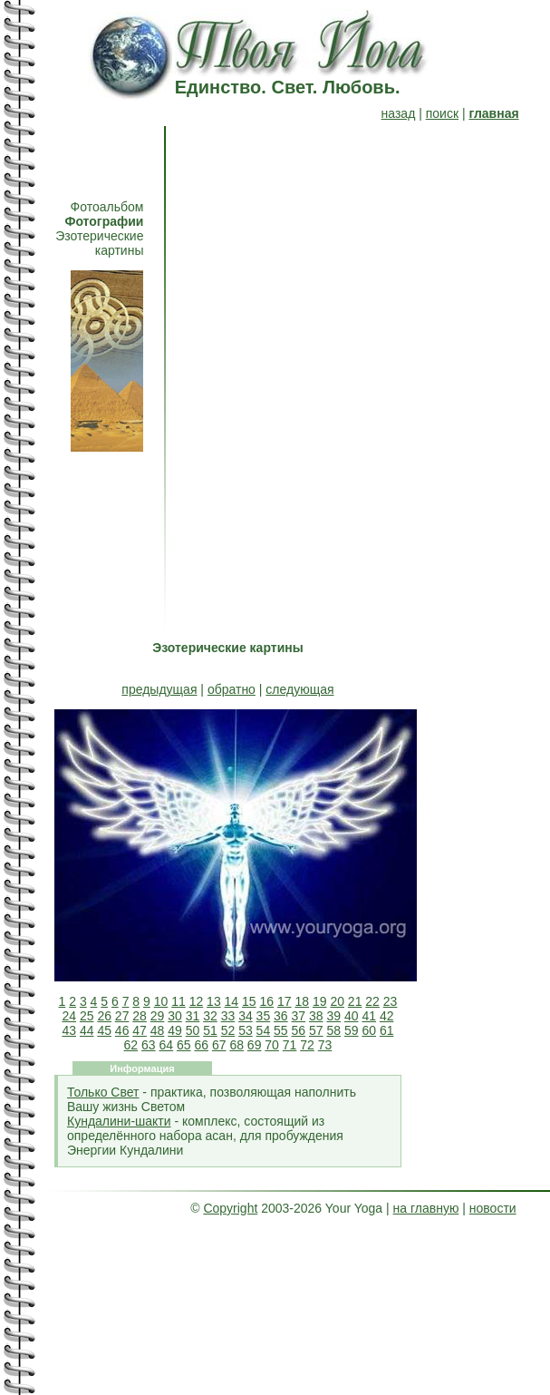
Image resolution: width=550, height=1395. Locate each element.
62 (131, 1045)
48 (157, 1030)
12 (196, 1001)
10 (161, 1001)
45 (104, 1030)
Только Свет (103, 1092)
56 (299, 1030)
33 (228, 1016)
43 (69, 1030)
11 (178, 1001)
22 (372, 1001)
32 (210, 1016)
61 (387, 1030)
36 (281, 1016)
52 (228, 1030)
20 (337, 1001)
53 (245, 1030)
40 (351, 1016)
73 (325, 1045)
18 (301, 1001)
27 (122, 1016)
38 (316, 1016)
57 (316, 1030)
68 (236, 1045)
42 (387, 1016)
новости (492, 1208)
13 (214, 1001)
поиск (442, 113)
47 (139, 1030)
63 (148, 1045)
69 (254, 1045)
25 (87, 1016)
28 (139, 1016)
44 (87, 1030)
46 (122, 1030)
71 (290, 1045)
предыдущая (159, 689)
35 (263, 1016)
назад (398, 113)
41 (369, 1016)
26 (104, 1016)
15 (249, 1001)
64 (166, 1045)
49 (175, 1030)
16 (267, 1001)
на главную (426, 1208)
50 (193, 1030)
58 (333, 1030)
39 (333, 1016)
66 (201, 1045)
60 (369, 1030)
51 (210, 1030)
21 (355, 1001)
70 (272, 1045)
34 (245, 1016)
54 (263, 1030)
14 (232, 1001)
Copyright (230, 1208)
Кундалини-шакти (119, 1121)
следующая (299, 689)
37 (299, 1016)
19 (320, 1001)
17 (284, 1001)
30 (175, 1016)
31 (193, 1016)
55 (281, 1030)
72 (307, 1045)
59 (351, 1030)
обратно (231, 689)
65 (184, 1045)
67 (219, 1045)
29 (157, 1016)
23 (390, 1001)
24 (69, 1016)
